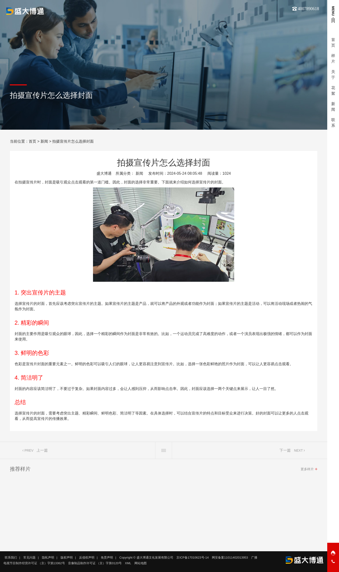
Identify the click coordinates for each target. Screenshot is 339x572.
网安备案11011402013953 (230, 557)
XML (128, 563)
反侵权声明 (86, 557)
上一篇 (42, 452)
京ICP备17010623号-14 (192, 557)
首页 (32, 141)
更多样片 (307, 471)
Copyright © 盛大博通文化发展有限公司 (146, 557)
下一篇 (285, 452)
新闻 (44, 141)
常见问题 (29, 557)
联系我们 (11, 557)
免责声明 (107, 557)
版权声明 (67, 557)
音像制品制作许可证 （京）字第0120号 (95, 563)
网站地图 (140, 563)
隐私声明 (48, 557)
